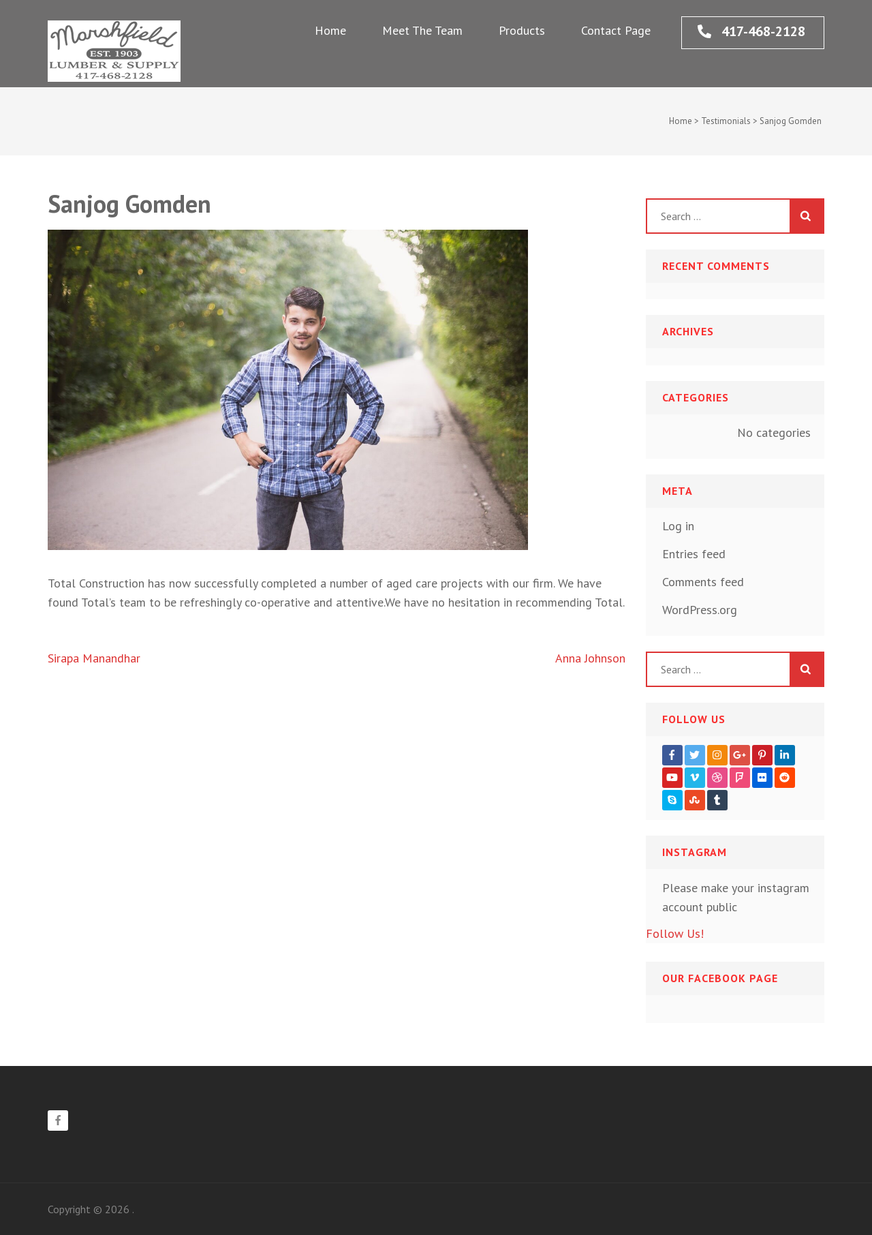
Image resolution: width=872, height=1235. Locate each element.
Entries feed (694, 554)
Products (522, 30)
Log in (678, 526)
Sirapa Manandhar (94, 658)
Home (330, 30)
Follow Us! (675, 933)
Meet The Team (422, 30)
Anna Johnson (590, 658)
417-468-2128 (751, 31)
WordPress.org (699, 610)
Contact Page (616, 30)
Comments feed (703, 582)
